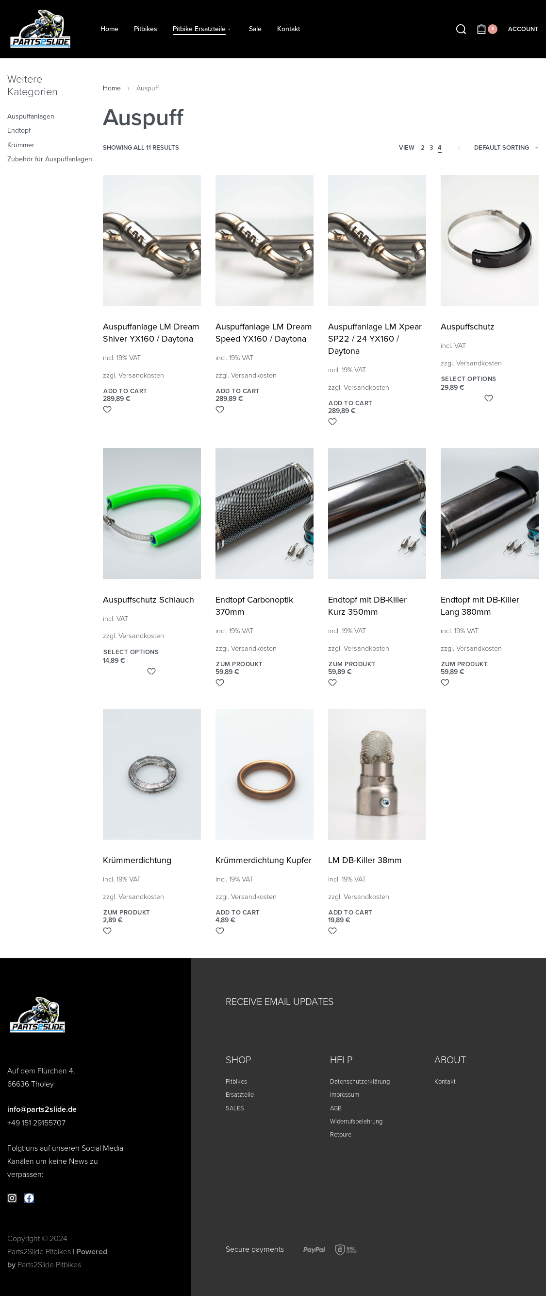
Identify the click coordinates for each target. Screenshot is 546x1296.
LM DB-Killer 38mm (365, 860)
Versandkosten (141, 375)
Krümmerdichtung (137, 860)
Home (112, 88)
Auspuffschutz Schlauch (148, 599)
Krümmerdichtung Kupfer (263, 860)
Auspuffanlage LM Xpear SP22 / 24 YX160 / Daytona (375, 338)
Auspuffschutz (468, 326)
